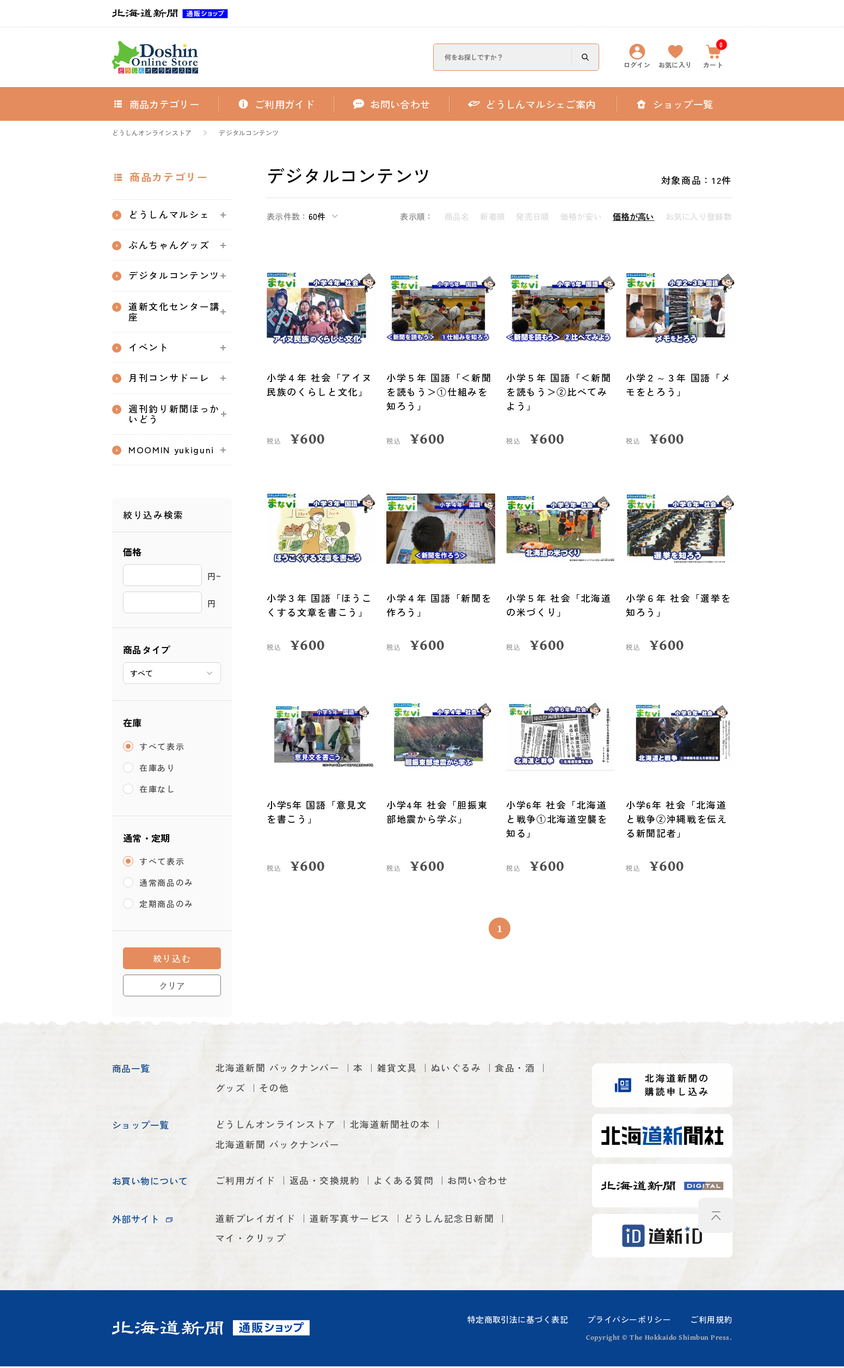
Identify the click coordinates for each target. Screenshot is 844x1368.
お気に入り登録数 (699, 216)
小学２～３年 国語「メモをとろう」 (678, 384)
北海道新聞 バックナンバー (277, 1070)
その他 (274, 1090)
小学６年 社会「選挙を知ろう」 (678, 605)
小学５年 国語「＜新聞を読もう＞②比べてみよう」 (559, 391)
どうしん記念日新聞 (449, 1220)
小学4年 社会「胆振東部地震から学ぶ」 (437, 811)
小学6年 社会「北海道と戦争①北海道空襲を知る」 (557, 819)
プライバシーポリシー (629, 1321)
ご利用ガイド (245, 1183)
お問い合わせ (478, 1183)
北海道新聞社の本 (390, 1126)
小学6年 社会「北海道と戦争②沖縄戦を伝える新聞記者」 (677, 819)
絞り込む (172, 960)
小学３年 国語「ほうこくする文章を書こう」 (319, 605)
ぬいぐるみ (456, 1070)
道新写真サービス (350, 1220)
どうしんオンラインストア (152, 133)
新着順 (492, 216)
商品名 (457, 216)
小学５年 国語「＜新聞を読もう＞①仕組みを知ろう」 (439, 391)
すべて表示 (162, 748)
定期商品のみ (166, 906)
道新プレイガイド (255, 1220)
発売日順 (532, 216)
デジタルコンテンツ (249, 133)
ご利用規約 (711, 1321)
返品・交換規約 (324, 1183)
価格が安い (581, 216)
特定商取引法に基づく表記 (517, 1321)
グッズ (230, 1090)
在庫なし (157, 790)
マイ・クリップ (250, 1241)
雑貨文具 (397, 1070)
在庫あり (157, 769)
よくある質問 (404, 1183)
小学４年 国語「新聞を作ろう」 (439, 605)
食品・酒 (515, 1070)
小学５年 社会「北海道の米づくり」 (559, 605)
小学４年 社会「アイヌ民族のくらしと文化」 (319, 384)
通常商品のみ (166, 884)
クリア (172, 987)
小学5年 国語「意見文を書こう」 (317, 811)
